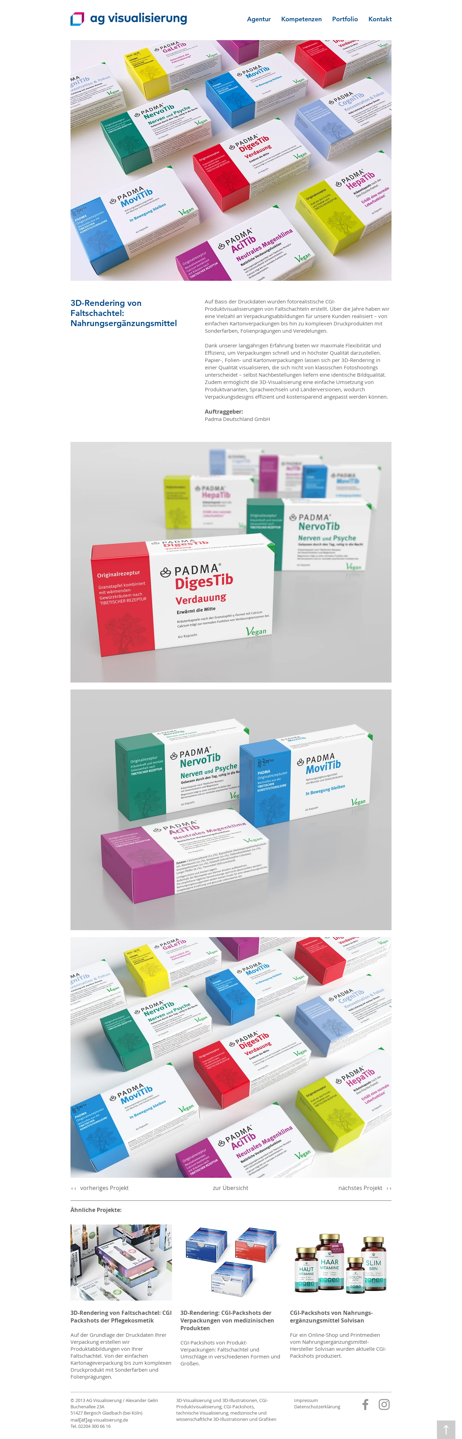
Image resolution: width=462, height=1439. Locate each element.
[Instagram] (384, 1404)
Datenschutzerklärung (317, 1406)
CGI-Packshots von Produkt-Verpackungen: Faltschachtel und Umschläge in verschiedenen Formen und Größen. (230, 1353)
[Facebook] (365, 1404)
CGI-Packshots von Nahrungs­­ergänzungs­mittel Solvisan (331, 1316)
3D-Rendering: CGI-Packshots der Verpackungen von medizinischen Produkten (227, 1320)
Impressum (306, 1400)
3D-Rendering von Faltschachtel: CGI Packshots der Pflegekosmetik (121, 1316)
